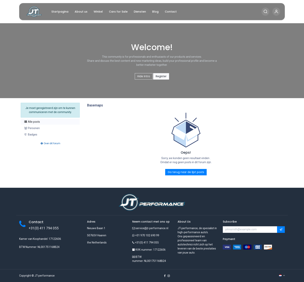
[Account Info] (276, 12)
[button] (281, 229)
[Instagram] (169, 275)
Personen (32, 128)
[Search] (265, 12)
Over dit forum (50, 143)
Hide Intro (143, 76)
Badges (30, 134)
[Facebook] (165, 275)
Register (161, 76)
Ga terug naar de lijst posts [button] (186, 172)
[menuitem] (60, 11)
